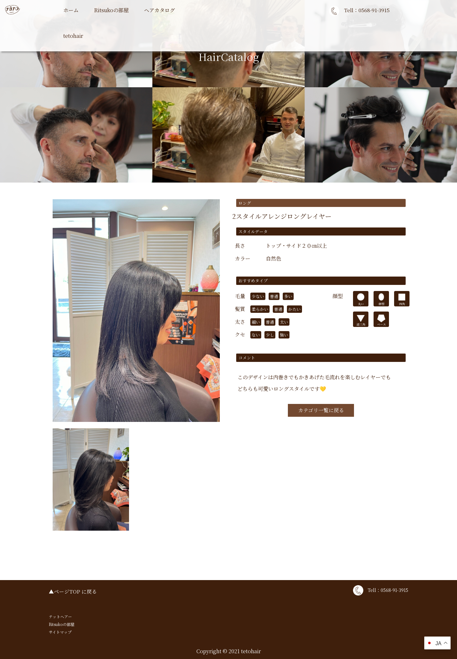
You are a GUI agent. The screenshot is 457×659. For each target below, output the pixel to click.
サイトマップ (60, 632)
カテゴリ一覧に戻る (321, 410)
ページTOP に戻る (75, 591)
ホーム (71, 10)
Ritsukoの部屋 (111, 10)
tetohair (73, 35)
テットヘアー (60, 616)
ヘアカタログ (159, 10)
